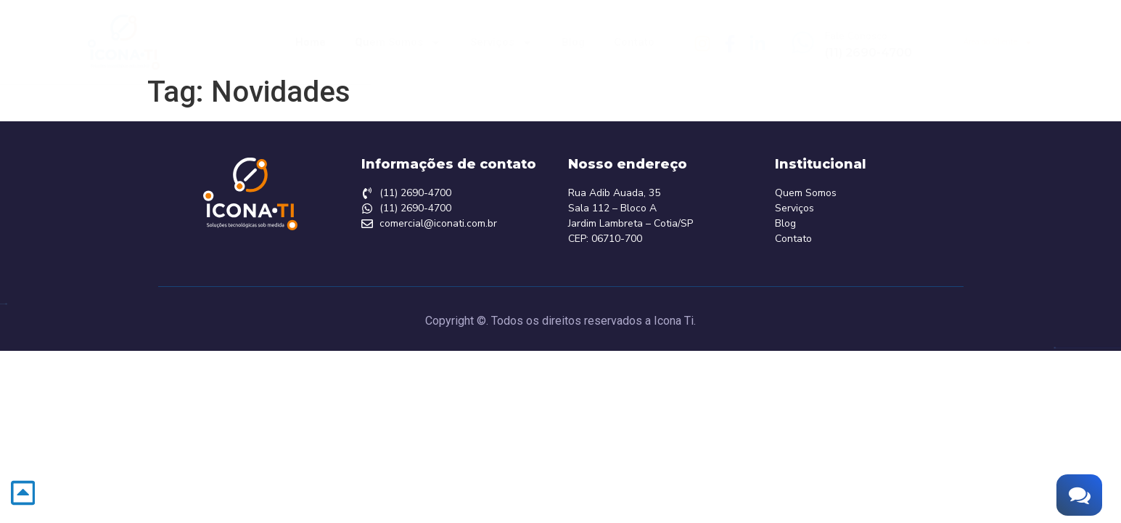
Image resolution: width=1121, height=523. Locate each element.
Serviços (501, 42)
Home (310, 42)
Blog (573, 42)
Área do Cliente (998, 42)
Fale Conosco (856, 36)
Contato (634, 42)
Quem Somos (398, 42)
